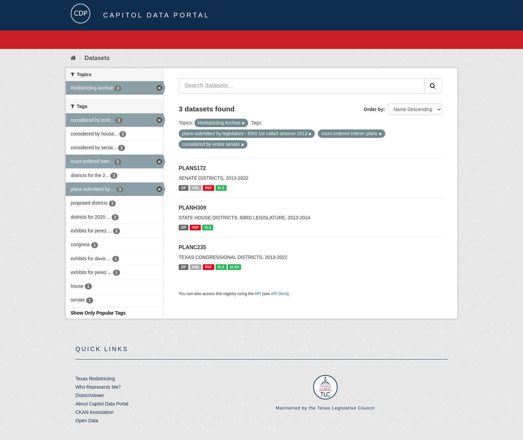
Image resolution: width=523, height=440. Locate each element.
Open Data (86, 420)
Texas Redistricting (95, 378)
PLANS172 (192, 168)
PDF (208, 188)
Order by (373, 109)
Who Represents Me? (98, 387)
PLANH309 (192, 208)
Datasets (97, 58)
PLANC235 (192, 247)
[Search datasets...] (301, 86)
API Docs (279, 293)
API (257, 293)
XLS (221, 188)
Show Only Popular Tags (98, 313)
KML (195, 188)
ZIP (183, 188)
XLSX (234, 267)
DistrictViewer (89, 395)
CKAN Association (94, 412)
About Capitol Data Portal (101, 403)
